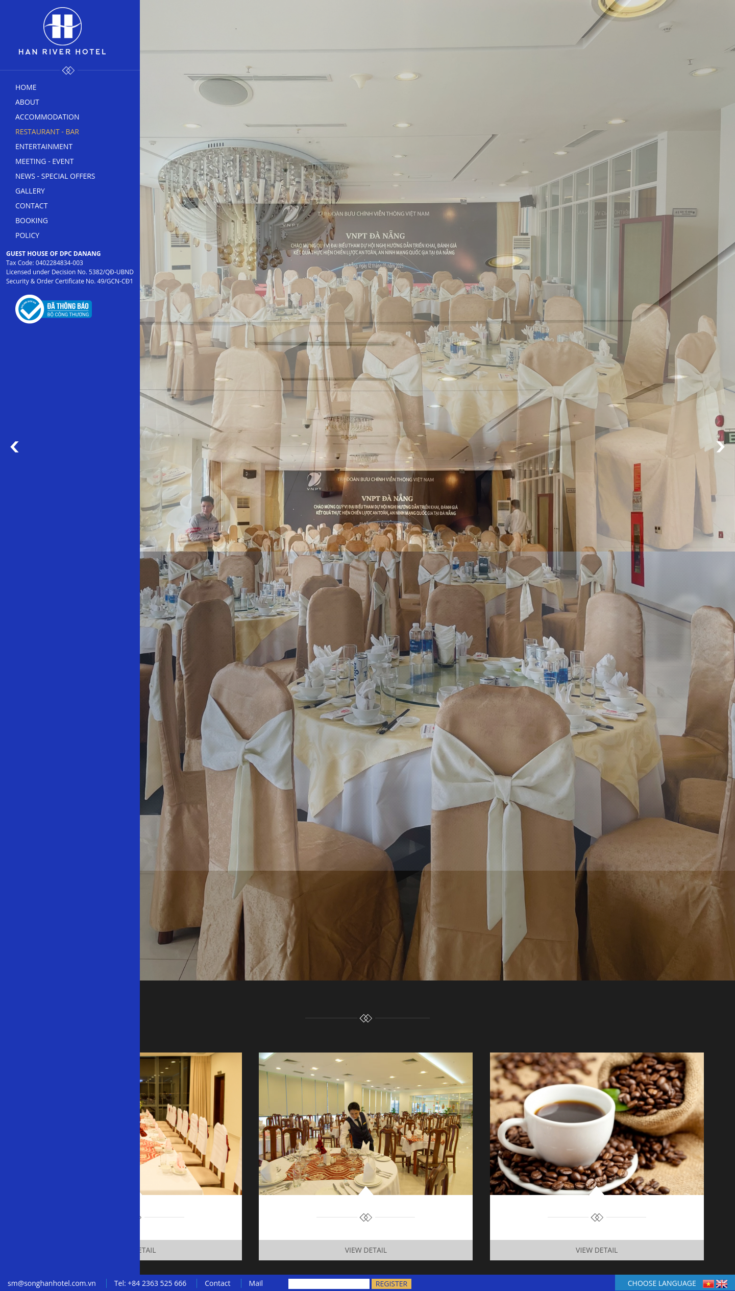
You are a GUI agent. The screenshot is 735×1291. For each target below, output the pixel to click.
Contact (31, 205)
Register (391, 1283)
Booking (31, 220)
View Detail (135, 1250)
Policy (27, 235)
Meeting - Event (44, 161)
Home (26, 87)
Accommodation (47, 117)
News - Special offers (55, 176)
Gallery (30, 191)
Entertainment (43, 146)
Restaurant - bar (47, 131)
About (27, 102)
